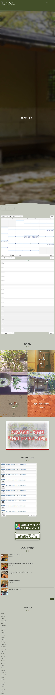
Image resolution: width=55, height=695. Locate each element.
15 (22, 236)
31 (38, 250)
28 (15, 250)
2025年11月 (3, 623)
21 (15, 243)
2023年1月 (3, 693)
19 (53, 236)
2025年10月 (3, 625)
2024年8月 (3, 653)
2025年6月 (3, 635)
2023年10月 (3, 675)
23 (30, 243)
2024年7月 (3, 656)
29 (22, 250)
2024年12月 (3, 644)
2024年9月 (3, 651)
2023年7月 (3, 682)
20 (7, 240)
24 (38, 243)
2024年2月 (3, 665)
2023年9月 (3, 677)
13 (7, 233)
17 (38, 235)
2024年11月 (3, 646)
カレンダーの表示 (32, 515)
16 (30, 235)
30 (30, 250)
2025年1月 (3, 642)
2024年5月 (3, 660)
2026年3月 (3, 616)
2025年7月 (3, 632)
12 (53, 229)
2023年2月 (3, 691)
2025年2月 (3, 639)
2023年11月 (3, 672)
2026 (21, 216)
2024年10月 (3, 649)
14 (15, 236)
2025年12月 (3, 621)
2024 (3, 216)
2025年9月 (3, 628)
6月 (7, 216)
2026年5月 (3, 613)
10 (38, 229)
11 (45, 229)
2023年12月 (3, 670)
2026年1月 (3, 618)
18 (45, 236)
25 (45, 243)
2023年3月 (3, 689)
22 (22, 243)
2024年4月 (3, 663)
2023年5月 (3, 686)
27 (7, 247)
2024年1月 (3, 668)
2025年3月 (3, 637)
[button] (51, 255)
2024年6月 (3, 658)
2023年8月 (3, 679)
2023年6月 (3, 684)
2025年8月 (3, 630)
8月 (17, 216)
